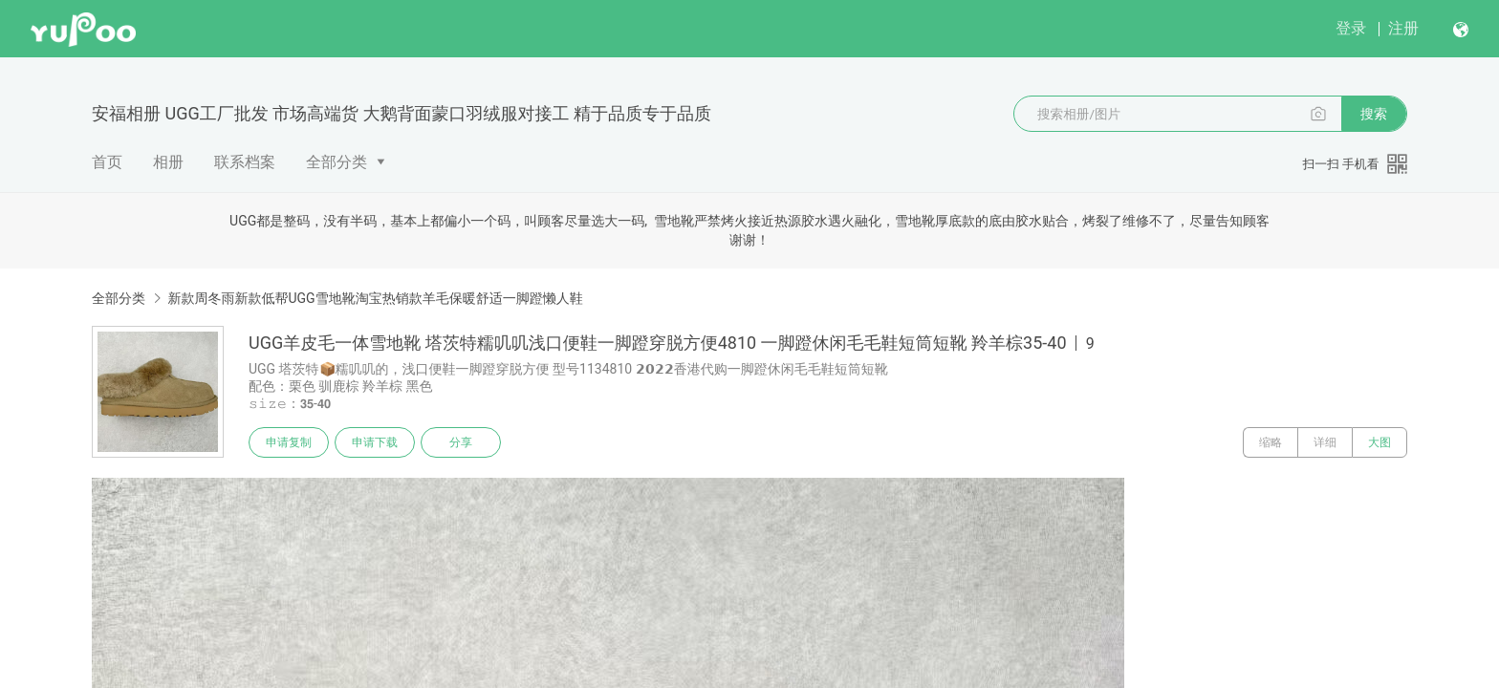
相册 (168, 162)
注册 (1403, 28)
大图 (1379, 442)
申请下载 (375, 442)
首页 (107, 162)
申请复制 (289, 442)
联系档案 (244, 162)
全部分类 (336, 162)
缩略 (1270, 442)
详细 (1325, 442)
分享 (460, 442)
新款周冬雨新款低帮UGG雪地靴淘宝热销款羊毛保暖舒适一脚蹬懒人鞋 (374, 298)
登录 (1351, 28)
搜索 (1373, 113)
